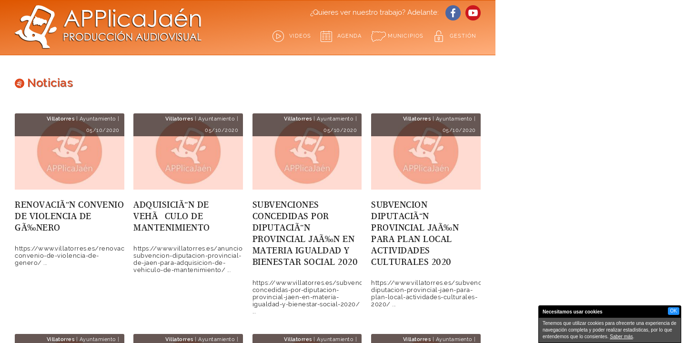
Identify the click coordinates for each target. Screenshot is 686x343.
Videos (300, 36)
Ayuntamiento (98, 119)
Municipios (406, 36)
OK (673, 310)
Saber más (621, 336)
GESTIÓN (463, 36)
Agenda (349, 36)
